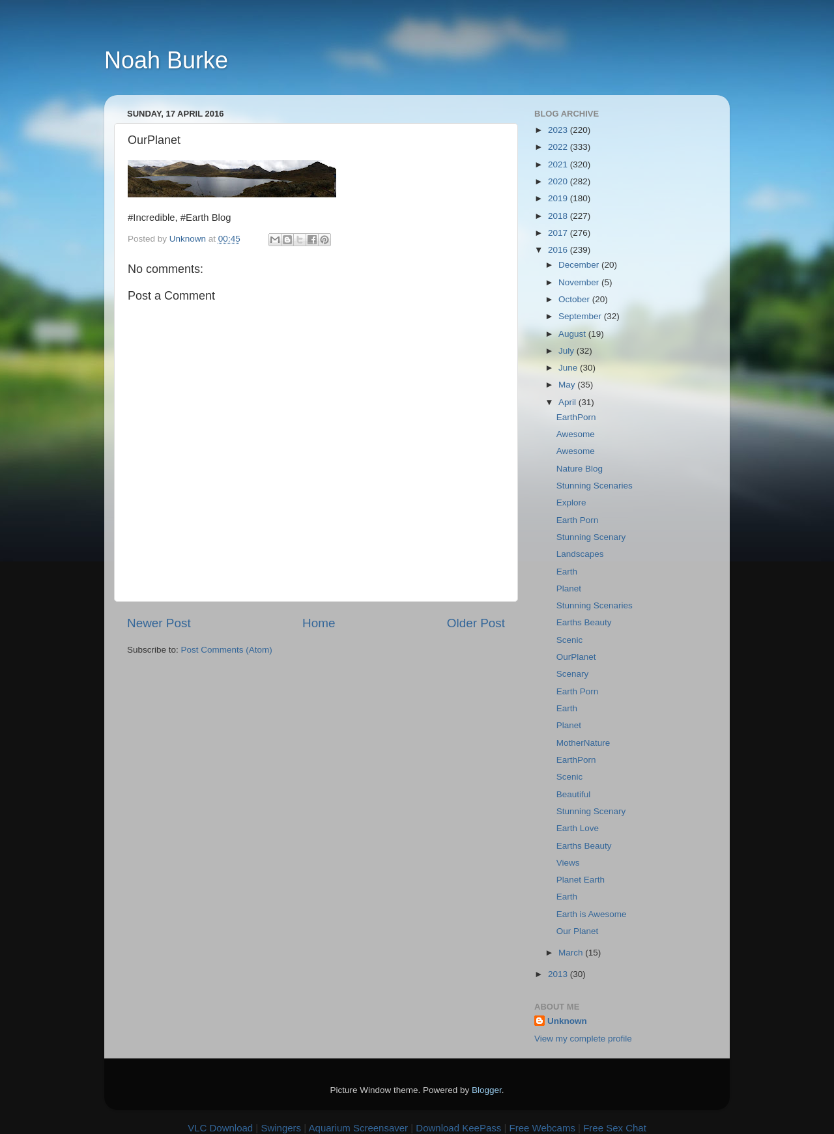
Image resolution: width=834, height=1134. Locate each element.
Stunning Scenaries (594, 485)
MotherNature (583, 743)
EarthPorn (576, 417)
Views (568, 863)
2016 (559, 250)
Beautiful (573, 794)
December (579, 265)
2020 (559, 181)
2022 (559, 147)
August (573, 334)
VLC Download (220, 1127)
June (569, 368)
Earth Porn (577, 520)
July (567, 351)
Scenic (569, 640)
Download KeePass (458, 1127)
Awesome (575, 434)
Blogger (487, 1090)
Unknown (567, 1021)
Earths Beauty (584, 622)
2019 (559, 198)
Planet (568, 588)
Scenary (572, 674)
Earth (566, 571)
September (581, 316)
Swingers (281, 1127)
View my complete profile (583, 1038)
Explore (571, 502)
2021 (559, 164)
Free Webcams (542, 1127)
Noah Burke (166, 60)
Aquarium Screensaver (359, 1127)
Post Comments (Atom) (226, 650)
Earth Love (577, 828)
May (567, 385)
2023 (559, 130)
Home (318, 623)
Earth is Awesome (591, 914)
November (579, 282)
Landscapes (580, 554)
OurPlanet (576, 657)
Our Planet (577, 931)
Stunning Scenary (591, 537)
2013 (559, 974)
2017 (559, 233)
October (575, 299)
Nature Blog (579, 469)
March (571, 952)
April (568, 402)
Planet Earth (580, 880)
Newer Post (159, 623)
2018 (559, 216)
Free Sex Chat (614, 1127)
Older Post (476, 623)
